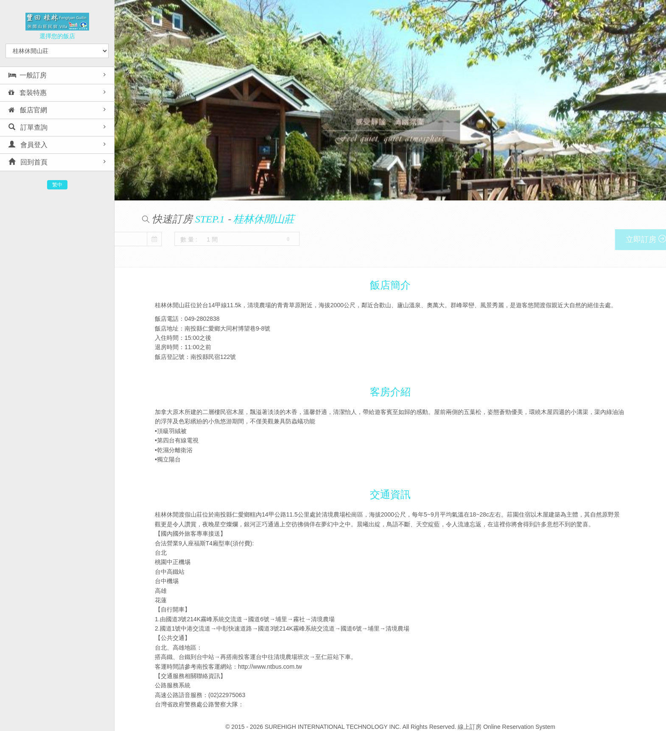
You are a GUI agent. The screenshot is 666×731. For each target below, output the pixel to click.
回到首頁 (28, 162)
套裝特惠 (27, 92)
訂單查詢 (28, 127)
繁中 (57, 185)
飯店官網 (27, 110)
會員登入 (28, 144)
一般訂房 (27, 75)
